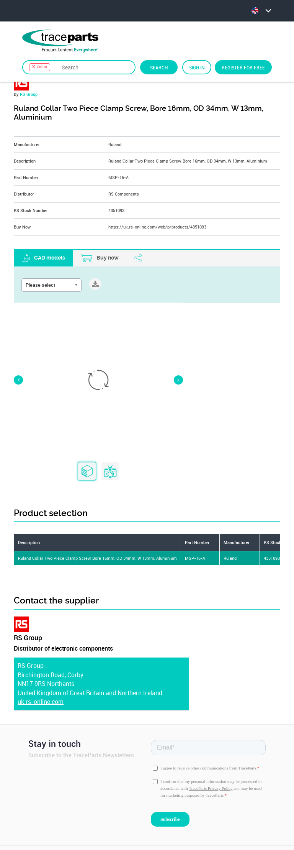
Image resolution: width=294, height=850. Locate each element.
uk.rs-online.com (41, 685)
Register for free (243, 67)
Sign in (196, 67)
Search (159, 67)
